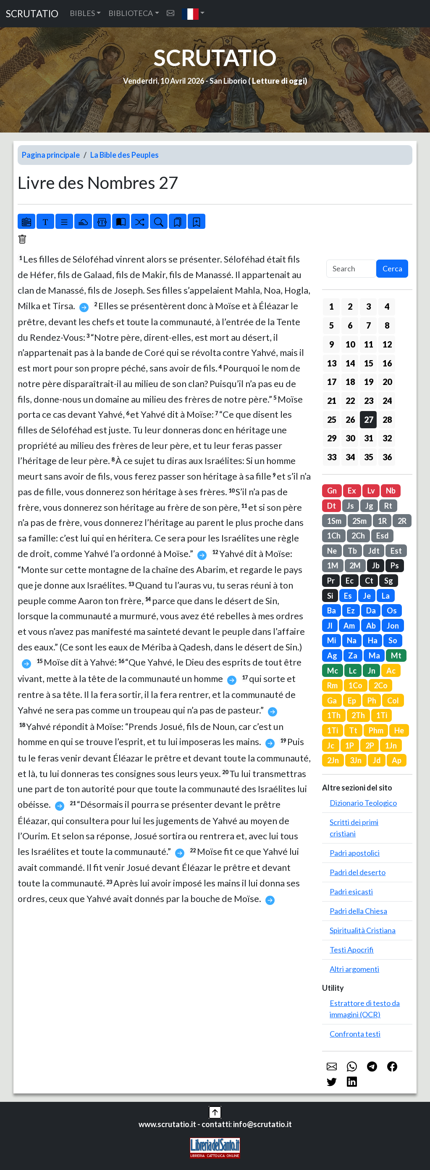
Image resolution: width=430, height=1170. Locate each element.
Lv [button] (371, 490)
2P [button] (369, 745)
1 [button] (331, 306)
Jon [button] (393, 625)
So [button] (392, 640)
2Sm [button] (359, 520)
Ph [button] (371, 700)
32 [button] (387, 438)
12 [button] (387, 344)
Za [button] (352, 655)
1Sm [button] (334, 520)
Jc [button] (330, 745)
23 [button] (368, 400)
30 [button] (350, 438)
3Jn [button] (356, 760)
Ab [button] (371, 625)
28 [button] (387, 419)
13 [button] (331, 363)
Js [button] (350, 505)
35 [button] (368, 457)
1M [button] (332, 565)
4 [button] (387, 306)
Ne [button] (332, 550)
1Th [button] (334, 715)
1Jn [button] (391, 745)
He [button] (399, 730)
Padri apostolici (355, 852)
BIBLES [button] (82, 13)
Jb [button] (376, 565)
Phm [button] (376, 730)
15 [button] (368, 363)
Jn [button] (371, 670)
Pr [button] (331, 580)
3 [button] (368, 306)
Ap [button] (396, 760)
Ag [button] (332, 655)
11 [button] (368, 344)
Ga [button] (332, 700)
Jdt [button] (374, 550)
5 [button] (331, 325)
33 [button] (331, 457)
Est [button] (396, 550)
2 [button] (350, 306)
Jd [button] (377, 760)
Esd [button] (382, 535)
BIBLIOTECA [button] (130, 13)
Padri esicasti (351, 891)
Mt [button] (396, 655)
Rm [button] (332, 685)
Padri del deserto (357, 872)
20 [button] (387, 382)
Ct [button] (369, 580)
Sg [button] (388, 580)
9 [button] (331, 344)
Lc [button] (353, 670)
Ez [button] (351, 610)
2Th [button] (358, 715)
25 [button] (331, 419)
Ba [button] (331, 610)
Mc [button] (332, 670)
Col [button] (393, 700)
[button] (193, 14)
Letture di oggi (278, 80)
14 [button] (350, 363)
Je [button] (367, 595)
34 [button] (350, 457)
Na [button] (352, 640)
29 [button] (331, 438)
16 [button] (387, 363)
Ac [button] (391, 670)
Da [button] (371, 610)
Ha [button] (373, 640)
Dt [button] (331, 505)
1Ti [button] (381, 715)
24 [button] (387, 400)
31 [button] (368, 438)
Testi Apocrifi (352, 949)
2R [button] (402, 520)
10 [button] (350, 344)
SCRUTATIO (32, 13)
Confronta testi (355, 1033)
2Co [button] (381, 685)
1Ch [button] (334, 535)
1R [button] (382, 520)
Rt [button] (388, 505)
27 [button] (368, 419)
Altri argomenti (354, 969)
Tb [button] (352, 550)
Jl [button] (330, 625)
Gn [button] (332, 490)
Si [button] (330, 595)
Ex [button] (352, 490)
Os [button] (392, 610)
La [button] (386, 595)
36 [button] (387, 457)
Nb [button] (391, 490)
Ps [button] (395, 565)
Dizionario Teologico (363, 802)
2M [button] (355, 565)
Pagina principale (51, 154)
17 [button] (331, 382)
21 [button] (331, 400)
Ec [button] (350, 580)
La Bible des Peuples (124, 154)
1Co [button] (355, 685)
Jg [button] (369, 505)
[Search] (351, 269)
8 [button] (387, 325)
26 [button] (350, 419)
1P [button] (349, 745)
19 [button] (368, 382)
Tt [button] (353, 730)
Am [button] (349, 625)
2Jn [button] (333, 760)
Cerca (392, 268)
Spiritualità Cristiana (363, 930)
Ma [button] (374, 655)
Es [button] (348, 595)
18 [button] (350, 382)
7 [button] (368, 325)
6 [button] (350, 325)
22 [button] (350, 400)
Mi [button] (331, 640)
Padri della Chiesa (358, 910)
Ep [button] (352, 700)
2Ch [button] (358, 535)
